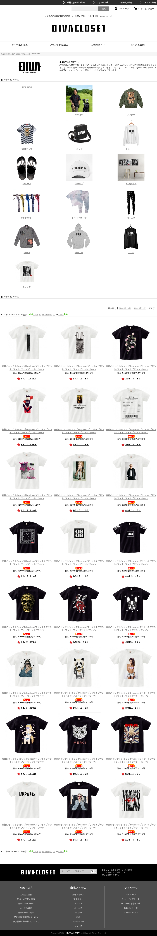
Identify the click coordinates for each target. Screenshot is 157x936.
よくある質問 (137, 44)
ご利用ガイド (98, 44)
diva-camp (27, 86)
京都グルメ (78, 899)
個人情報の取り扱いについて (26, 921)
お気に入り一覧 (131, 908)
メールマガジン (131, 912)
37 (40, 314)
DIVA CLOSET (73, 933)
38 (43, 314)
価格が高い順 (140, 308)
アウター (131, 114)
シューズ (27, 183)
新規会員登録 (126, 2)
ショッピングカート (147, 8)
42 (54, 314)
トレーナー (131, 149)
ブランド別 (26, 54)
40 (48, 314)
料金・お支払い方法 (26, 899)
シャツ (27, 252)
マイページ (124, 8)
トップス (78, 903)
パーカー (79, 252)
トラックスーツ (79, 218)
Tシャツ (27, 287)
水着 (78, 917)
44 (59, 314)
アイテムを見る (19, 44)
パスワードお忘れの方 (131, 903)
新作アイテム (78, 894)
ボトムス (131, 218)
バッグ (79, 149)
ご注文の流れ (26, 894)
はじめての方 (103, 2)
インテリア (131, 183)
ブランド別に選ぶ (59, 44)
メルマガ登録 (150, 2)
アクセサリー (26, 218)
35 (34, 314)
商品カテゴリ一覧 (7, 54)
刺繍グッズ (27, 149)
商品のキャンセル (26, 903)
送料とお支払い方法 (76, 2)
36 (37, 314)
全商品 (18, 54)
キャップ (79, 183)
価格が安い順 (125, 308)
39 (45, 314)
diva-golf (79, 114)
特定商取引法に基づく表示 (26, 917)
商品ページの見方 (26, 912)
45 (62, 314)
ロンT (131, 252)
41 (51, 314)
